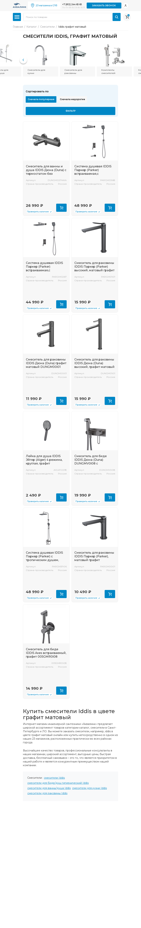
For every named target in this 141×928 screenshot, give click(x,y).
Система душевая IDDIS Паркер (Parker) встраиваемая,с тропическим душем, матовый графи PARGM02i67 (44, 272)
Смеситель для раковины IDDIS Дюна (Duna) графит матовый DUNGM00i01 (46, 363)
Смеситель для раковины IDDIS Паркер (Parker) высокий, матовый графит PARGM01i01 (94, 268)
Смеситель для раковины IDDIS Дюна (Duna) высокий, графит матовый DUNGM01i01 (94, 365)
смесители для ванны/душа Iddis (49, 788)
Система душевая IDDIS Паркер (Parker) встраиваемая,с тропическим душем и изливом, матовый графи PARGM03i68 (93, 176)
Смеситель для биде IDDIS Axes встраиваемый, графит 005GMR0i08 (46, 652)
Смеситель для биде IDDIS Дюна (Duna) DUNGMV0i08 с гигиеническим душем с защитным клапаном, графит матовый (93, 465)
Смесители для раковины (73, 71)
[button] (23, 60)
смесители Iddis (54, 777)
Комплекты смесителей (108, 71)
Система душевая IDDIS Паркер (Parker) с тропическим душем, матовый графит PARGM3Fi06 (44, 560)
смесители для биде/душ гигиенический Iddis (58, 783)
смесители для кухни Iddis (89, 788)
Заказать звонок (104, 5)
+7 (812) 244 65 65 (72, 4)
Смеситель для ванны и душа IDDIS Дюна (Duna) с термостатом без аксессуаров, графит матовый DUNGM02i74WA (46, 174)
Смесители (47, 26)
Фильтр (71, 110)
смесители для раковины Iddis (47, 793)
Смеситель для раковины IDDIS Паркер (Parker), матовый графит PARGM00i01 (94, 558)
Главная (18, 26)
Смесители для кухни (36, 71)
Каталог (31, 26)
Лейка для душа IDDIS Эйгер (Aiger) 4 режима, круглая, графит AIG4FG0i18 (44, 461)
